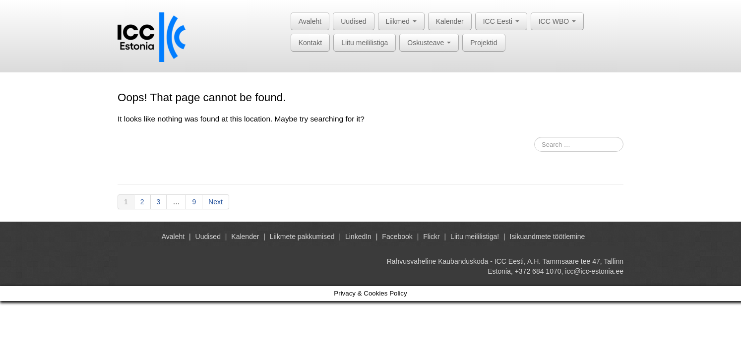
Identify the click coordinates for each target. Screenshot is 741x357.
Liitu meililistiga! (474, 236)
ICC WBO (557, 21)
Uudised (353, 21)
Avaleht (310, 21)
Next (215, 202)
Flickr (431, 236)
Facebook (397, 236)
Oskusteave (429, 43)
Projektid (483, 43)
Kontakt (310, 43)
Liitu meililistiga (364, 43)
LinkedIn (358, 236)
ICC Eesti (501, 21)
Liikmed (401, 21)
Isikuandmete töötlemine (547, 236)
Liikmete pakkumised (302, 236)
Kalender (450, 21)
